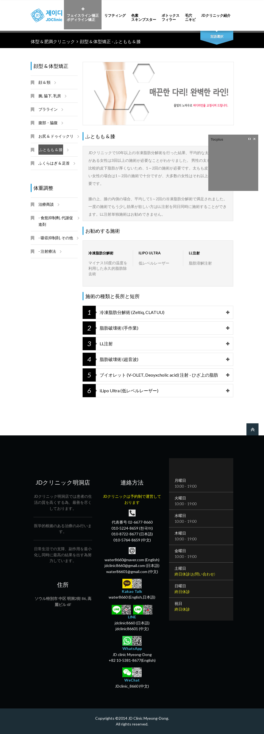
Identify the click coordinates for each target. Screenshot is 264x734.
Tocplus (217, 139)
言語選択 (216, 36)
